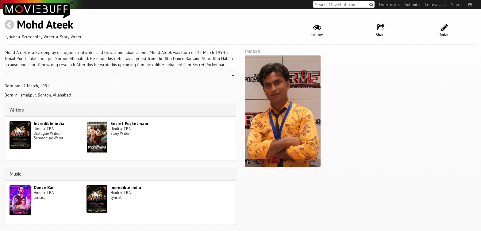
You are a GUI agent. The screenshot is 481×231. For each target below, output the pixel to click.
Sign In (457, 4)
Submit (412, 4)
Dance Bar (44, 187)
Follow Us (435, 4)
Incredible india (49, 123)
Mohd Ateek (45, 24)
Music (15, 174)
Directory (389, 4)
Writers (17, 110)
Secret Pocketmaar (129, 123)
